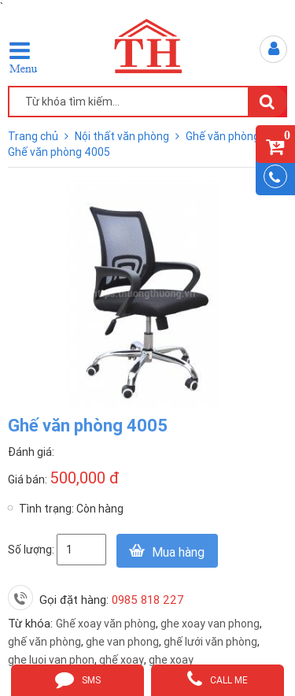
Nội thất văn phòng (123, 136)
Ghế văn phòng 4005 (59, 152)
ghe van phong (122, 642)
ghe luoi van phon (51, 660)
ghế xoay (121, 660)
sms (78, 678)
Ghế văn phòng (224, 136)
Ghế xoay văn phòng (106, 623)
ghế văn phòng (44, 642)
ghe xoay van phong (210, 623)
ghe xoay (171, 660)
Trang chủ (34, 136)
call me (217, 678)
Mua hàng (178, 552)
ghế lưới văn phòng (210, 642)
